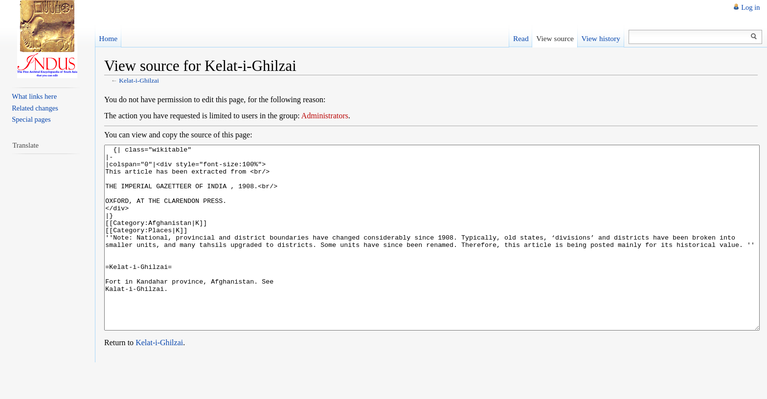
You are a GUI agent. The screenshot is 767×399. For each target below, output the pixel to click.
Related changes (35, 108)
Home (108, 38)
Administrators (324, 115)
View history (600, 38)
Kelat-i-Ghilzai (139, 80)
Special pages (31, 119)
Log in (750, 7)
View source (555, 38)
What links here (34, 96)
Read (521, 38)
